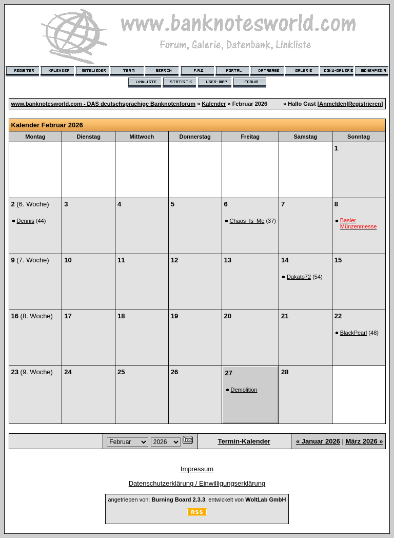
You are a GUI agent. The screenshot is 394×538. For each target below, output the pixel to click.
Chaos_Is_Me (247, 221)
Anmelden (332, 104)
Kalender (214, 104)
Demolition (244, 390)
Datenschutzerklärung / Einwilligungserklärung (197, 483)
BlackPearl (353, 333)
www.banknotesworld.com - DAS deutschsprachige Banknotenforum (103, 104)
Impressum (197, 469)
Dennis (25, 221)
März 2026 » (364, 441)
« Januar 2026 (318, 441)
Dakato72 (299, 277)
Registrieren (364, 104)
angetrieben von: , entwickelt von (197, 499)
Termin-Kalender (244, 441)
